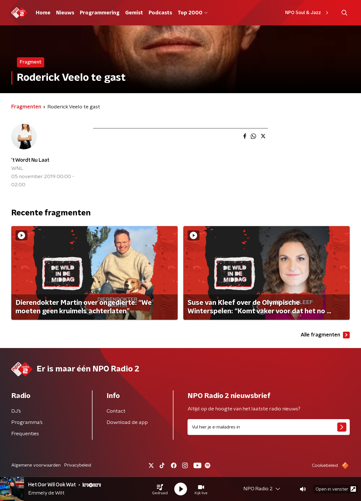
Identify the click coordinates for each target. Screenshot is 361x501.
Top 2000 (193, 13)
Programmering (100, 13)
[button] (160, 489)
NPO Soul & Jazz (307, 13)
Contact (116, 411)
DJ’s (16, 411)
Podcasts (160, 13)
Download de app (127, 422)
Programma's (27, 422)
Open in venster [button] (336, 489)
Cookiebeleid (325, 465)
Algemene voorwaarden (36, 465)
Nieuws (65, 13)
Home (43, 13)
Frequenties (25, 433)
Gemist (134, 13)
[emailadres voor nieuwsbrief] (269, 427)
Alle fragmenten (325, 335)
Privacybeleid (77, 465)
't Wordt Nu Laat (30, 160)
